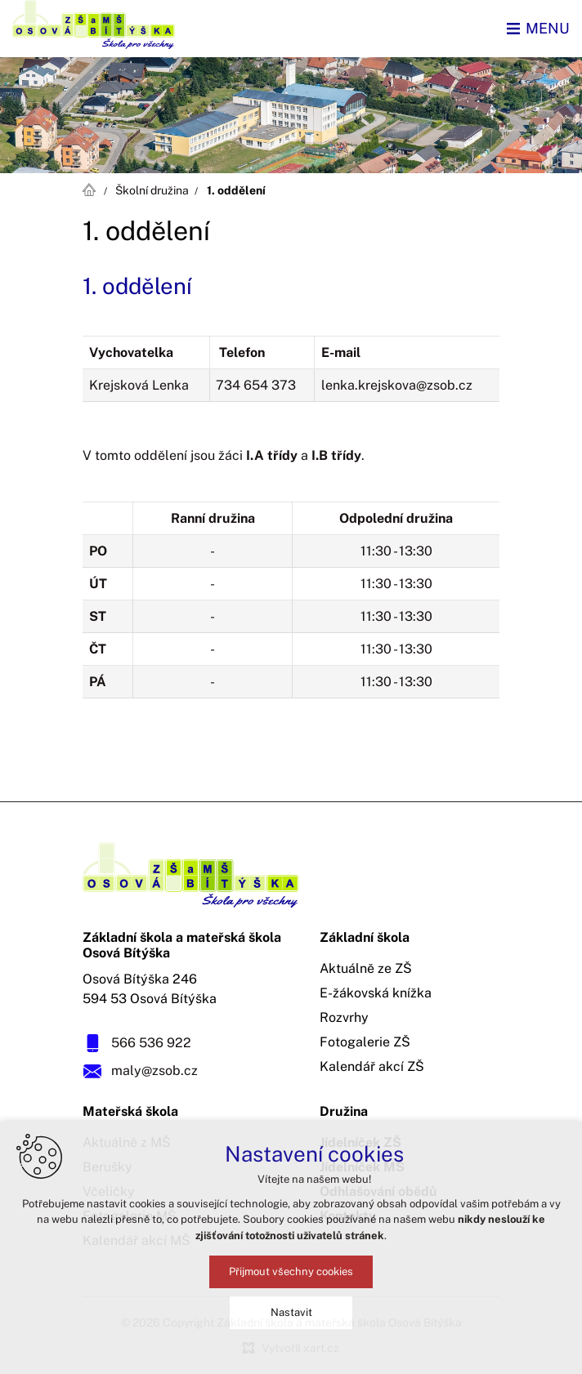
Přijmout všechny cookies (291, 1271)
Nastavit (291, 1312)
